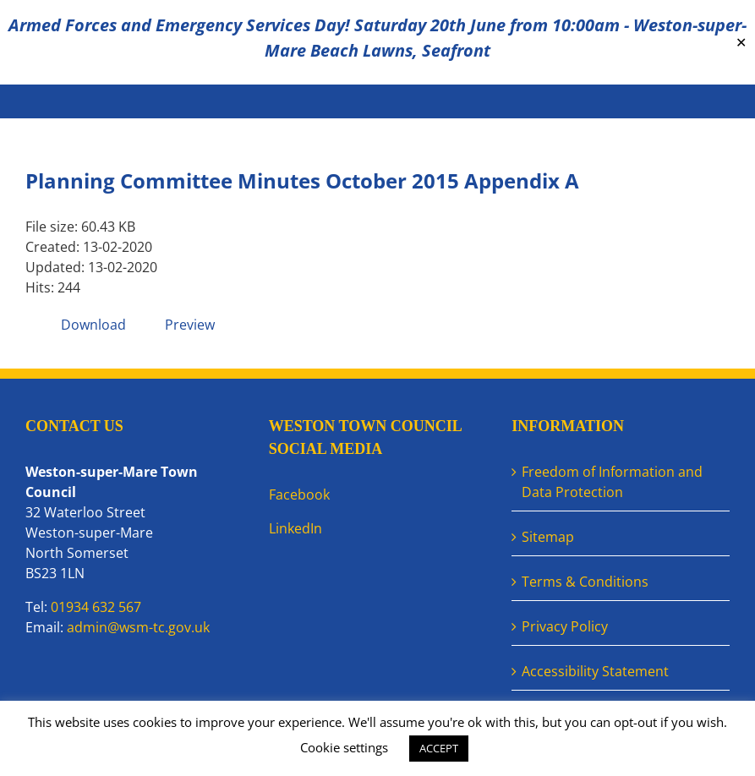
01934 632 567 (96, 607)
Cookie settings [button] (344, 747)
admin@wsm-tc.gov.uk (138, 627)
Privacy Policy (565, 626)
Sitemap (548, 536)
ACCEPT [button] (438, 748)
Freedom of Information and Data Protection (612, 481)
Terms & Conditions (585, 581)
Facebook (299, 494)
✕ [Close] (741, 43)
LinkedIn (295, 528)
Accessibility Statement (595, 671)
